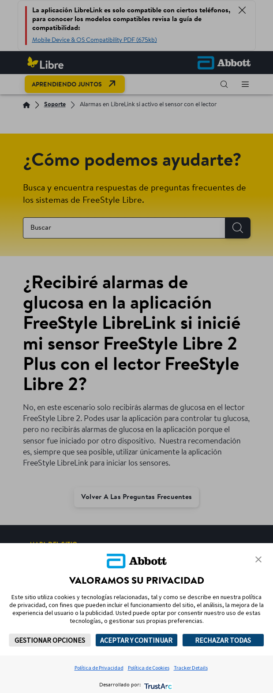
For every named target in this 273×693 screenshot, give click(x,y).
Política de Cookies (148, 667)
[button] (258, 559)
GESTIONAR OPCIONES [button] (50, 640)
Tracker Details (191, 667)
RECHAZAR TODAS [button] (223, 640)
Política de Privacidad (99, 667)
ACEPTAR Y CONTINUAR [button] (136, 640)
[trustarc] (157, 685)
